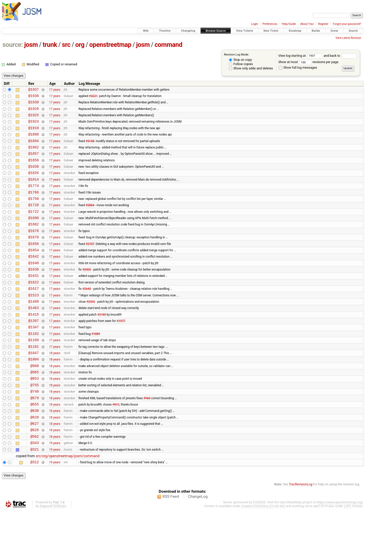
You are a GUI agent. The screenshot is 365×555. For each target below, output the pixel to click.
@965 (34, 406)
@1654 (33, 269)
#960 (146, 435)
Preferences (269, 24)
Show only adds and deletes (251, 68)
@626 (34, 470)
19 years (54, 485)
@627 (34, 463)
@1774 (33, 197)
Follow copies (241, 64)
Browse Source (216, 30)
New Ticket (271, 30)
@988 (34, 399)
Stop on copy (240, 60)
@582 (34, 478)
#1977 (121, 349)
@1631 (33, 298)
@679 (34, 435)
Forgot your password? (347, 24)
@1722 (33, 226)
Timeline (165, 30)
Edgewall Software (53, 550)
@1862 (33, 154)
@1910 (33, 133)
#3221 (93, 97)
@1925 (33, 118)
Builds (316, 30)
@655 (34, 442)
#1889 (96, 363)
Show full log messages (298, 67)
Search (353, 30)
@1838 (33, 176)
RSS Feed (170, 540)
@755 (34, 420)
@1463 (33, 334)
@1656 (33, 262)
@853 (34, 413)
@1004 (33, 391)
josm (31, 44)
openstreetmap (110, 44)
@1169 (33, 370)
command (168, 44)
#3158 (90, 147)
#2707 (90, 262)
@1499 (33, 327)
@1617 (33, 312)
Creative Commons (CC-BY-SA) (263, 550)
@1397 (33, 348)
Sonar (334, 30)
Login (254, 24)
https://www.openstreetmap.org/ (340, 546)
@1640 (33, 284)
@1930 (33, 104)
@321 (34, 492)
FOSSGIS (259, 546)
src (66, 44)
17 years (54, 90)
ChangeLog (198, 540)
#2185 (101, 341)
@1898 (33, 140)
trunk (50, 44)
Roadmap (295, 30)
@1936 (33, 97)
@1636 (33, 291)
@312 (34, 506)
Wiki (146, 30)
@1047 (33, 384)
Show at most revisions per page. (308, 62)
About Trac (307, 24)
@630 (34, 449)
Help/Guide (289, 24)
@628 (34, 456)
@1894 (33, 147)
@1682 (33, 240)
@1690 (33, 233)
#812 (115, 442)
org (79, 44)
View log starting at (301, 56)
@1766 (33, 205)
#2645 (86, 313)
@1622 (33, 305)
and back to (340, 56)
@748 (34, 427)
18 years (54, 384)
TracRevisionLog (301, 528)
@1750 (33, 212)
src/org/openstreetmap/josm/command (67, 499)
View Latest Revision (348, 38)
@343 (34, 485)
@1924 (33, 125)
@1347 (33, 355)
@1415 (33, 341)
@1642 (33, 276)
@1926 (33, 111)
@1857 (33, 161)
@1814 (33, 190)
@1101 (33, 377)
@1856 (33, 169)
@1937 (33, 90)
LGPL (348, 550)
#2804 (90, 219)
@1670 (33, 255)
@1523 (33, 320)
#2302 (86, 291)
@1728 (33, 219)
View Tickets (244, 30)
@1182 (33, 363)
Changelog (188, 30)
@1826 (33, 183)
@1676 (33, 248)
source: (13, 44)
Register (323, 24)
